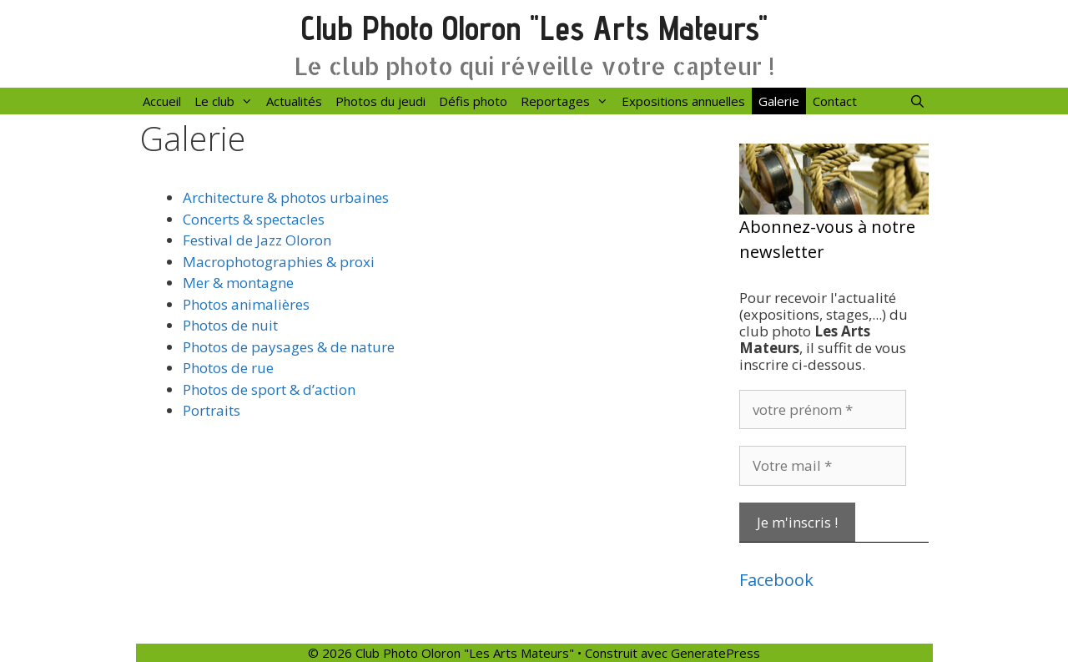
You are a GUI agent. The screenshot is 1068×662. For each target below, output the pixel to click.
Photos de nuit (230, 325)
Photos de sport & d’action (269, 389)
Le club (226, 101)
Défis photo (473, 101)
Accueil (162, 101)
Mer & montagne (238, 282)
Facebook (776, 580)
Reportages (568, 101)
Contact (835, 101)
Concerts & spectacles (254, 219)
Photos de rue (228, 367)
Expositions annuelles (683, 101)
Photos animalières (246, 304)
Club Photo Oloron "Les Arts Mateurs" (534, 28)
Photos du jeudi (380, 101)
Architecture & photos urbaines (286, 197)
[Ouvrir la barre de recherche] (917, 101)
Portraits (211, 410)
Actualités (294, 101)
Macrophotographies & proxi (279, 261)
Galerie (778, 101)
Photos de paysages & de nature (289, 346)
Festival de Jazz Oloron (257, 240)
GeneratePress (715, 652)
